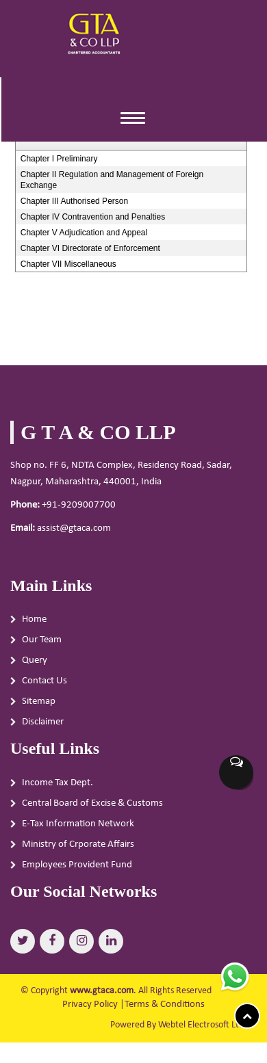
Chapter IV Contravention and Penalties (93, 217)
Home (34, 625)
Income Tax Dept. (57, 788)
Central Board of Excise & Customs (92, 808)
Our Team (42, 645)
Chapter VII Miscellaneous (68, 264)
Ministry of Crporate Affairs (78, 849)
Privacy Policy (90, 1004)
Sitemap (38, 707)
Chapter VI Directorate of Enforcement (90, 248)
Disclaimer (43, 727)
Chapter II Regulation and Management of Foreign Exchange (112, 180)
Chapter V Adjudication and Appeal (84, 232)
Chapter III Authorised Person (74, 201)
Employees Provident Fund (77, 870)
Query (34, 666)
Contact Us (44, 686)
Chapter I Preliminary (59, 158)
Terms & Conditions (165, 1004)
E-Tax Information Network (78, 829)
